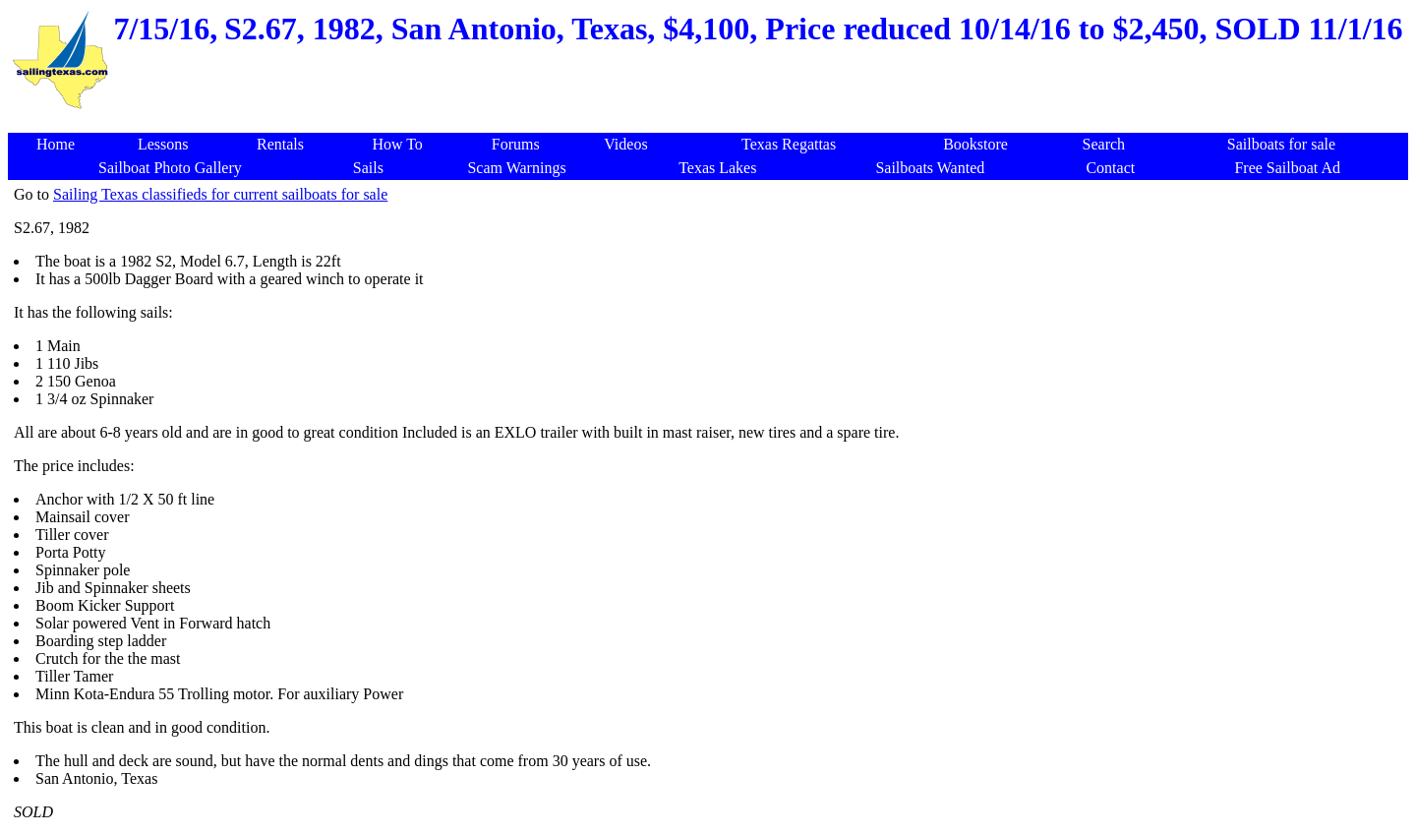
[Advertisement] (712, 122)
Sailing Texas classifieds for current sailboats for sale (220, 194)
